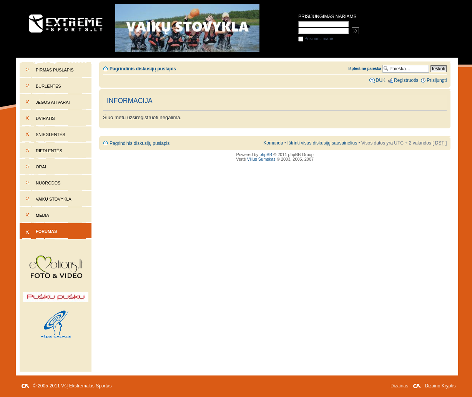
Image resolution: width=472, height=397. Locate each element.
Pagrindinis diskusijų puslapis (143, 68)
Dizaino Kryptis (440, 386)
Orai (41, 166)
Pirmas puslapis (54, 70)
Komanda (273, 143)
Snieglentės (50, 134)
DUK (380, 80)
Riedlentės (49, 150)
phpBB (265, 154)
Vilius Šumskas (261, 159)
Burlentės (48, 86)
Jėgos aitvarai (53, 102)
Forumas (46, 231)
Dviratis (45, 118)
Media (42, 215)
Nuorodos (48, 183)
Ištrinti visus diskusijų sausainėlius (322, 143)
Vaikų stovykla (53, 199)
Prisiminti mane (315, 38)
